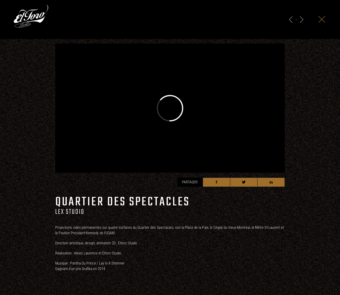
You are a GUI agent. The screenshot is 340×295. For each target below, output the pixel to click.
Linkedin (271, 182)
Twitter (243, 182)
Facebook (216, 182)
